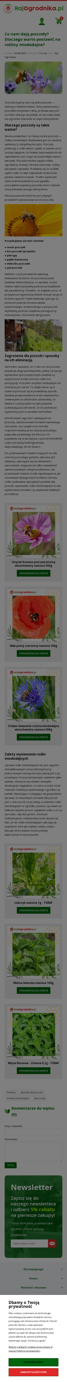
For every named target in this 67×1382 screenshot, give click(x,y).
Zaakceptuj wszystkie (33, 1372)
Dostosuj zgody (33, 1362)
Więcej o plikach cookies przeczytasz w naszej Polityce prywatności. (31, 1348)
